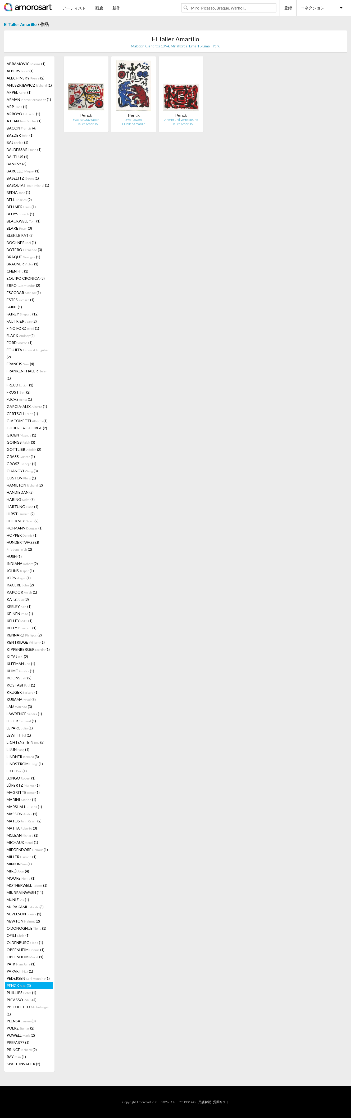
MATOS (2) (24, 821)
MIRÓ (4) (18, 871)
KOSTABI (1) (21, 685)
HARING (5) (21, 499)
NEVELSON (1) (24, 914)
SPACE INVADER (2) (23, 1064)
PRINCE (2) (22, 1049)
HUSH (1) (14, 556)
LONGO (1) (21, 778)
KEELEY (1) (19, 606)
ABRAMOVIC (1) (26, 63)
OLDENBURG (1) (25, 942)
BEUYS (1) (20, 214)
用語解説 (204, 1102)
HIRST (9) (21, 513)
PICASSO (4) (22, 999)
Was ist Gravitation (86, 120)
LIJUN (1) (18, 749)
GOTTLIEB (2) (24, 449)
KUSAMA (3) (21, 699)
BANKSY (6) (16, 164)
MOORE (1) (21, 878)
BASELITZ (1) (23, 178)
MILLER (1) (22, 856)
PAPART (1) (20, 971)
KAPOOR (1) (22, 592)
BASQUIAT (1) (28, 185)
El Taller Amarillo (20, 24)
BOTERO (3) (24, 249)
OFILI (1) (18, 935)
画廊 (99, 8)
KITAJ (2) (17, 656)
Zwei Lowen (133, 120)
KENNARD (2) (24, 635)
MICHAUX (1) (22, 842)
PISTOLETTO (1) (28, 1010)
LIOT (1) (17, 771)
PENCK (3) (19, 985)
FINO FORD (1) (23, 328)
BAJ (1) (17, 142)
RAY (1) (16, 1056)
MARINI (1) (21, 799)
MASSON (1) (22, 814)
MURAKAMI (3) (25, 907)
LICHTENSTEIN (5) (25, 742)
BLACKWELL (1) (23, 221)
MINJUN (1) (19, 864)
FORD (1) (20, 342)
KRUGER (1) (23, 692)
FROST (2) (18, 392)
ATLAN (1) (24, 121)
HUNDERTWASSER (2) (23, 545)
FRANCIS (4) (20, 364)
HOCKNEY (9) (23, 521)
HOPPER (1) (22, 535)
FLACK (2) (21, 335)
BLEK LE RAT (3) (20, 235)
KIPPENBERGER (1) (28, 649)
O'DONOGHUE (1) (26, 928)
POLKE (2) (20, 1028)
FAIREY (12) (23, 314)
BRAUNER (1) (22, 264)
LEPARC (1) (20, 728)
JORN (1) (19, 578)
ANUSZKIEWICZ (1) (29, 85)
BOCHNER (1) (21, 242)
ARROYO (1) (23, 114)
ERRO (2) (23, 285)
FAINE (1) (14, 307)
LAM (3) (19, 706)
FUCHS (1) (19, 399)
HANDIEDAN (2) (20, 492)
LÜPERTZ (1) (23, 785)
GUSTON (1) (21, 478)
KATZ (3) (18, 599)
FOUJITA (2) (29, 353)
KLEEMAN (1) (21, 663)
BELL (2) (19, 199)
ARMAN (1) (29, 99)
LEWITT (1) (19, 735)
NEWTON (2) (23, 921)
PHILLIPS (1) (21, 992)
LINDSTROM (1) (25, 763)
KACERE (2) (20, 585)
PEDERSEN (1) (28, 978)
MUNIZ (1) (18, 899)
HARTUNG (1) (22, 506)
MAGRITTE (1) (23, 792)
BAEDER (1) (20, 135)
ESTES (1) (20, 299)
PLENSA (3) (21, 1021)
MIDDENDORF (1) (27, 849)
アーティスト (74, 8)
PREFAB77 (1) (18, 1042)
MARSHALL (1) (24, 806)
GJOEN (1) (21, 435)
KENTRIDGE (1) (26, 642)
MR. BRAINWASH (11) (25, 892)
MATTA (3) (22, 828)
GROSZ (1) (21, 463)
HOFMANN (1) (25, 528)
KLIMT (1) (20, 671)
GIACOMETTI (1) (27, 420)
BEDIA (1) (18, 192)
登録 (288, 7)
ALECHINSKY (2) (25, 78)
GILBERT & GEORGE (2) (27, 428)
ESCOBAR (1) (24, 292)
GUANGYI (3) (22, 471)
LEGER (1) (21, 721)
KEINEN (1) (20, 613)
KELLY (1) (22, 628)
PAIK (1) (21, 964)
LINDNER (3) (23, 756)
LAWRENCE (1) (24, 713)
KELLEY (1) (20, 620)
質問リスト (221, 1102)
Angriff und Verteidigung (181, 120)
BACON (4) (22, 128)
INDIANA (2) (22, 563)
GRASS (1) (21, 456)
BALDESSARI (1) (24, 149)
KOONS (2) (19, 678)
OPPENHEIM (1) (25, 949)
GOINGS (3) (21, 442)
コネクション (313, 7)
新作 (116, 8)
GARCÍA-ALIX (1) (27, 406)
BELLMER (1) (21, 206)
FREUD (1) (20, 385)
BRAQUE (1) (23, 257)
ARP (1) (17, 106)
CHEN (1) (17, 271)
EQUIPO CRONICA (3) (26, 278)
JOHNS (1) (20, 570)
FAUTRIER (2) (22, 321)
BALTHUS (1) (17, 156)
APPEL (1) (19, 92)
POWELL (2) (21, 1035)
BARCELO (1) (23, 171)
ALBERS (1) (20, 71)
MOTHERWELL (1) (27, 885)
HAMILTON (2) (25, 485)
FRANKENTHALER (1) (27, 374)
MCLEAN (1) (22, 835)
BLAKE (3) (19, 228)
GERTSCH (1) (22, 413)
